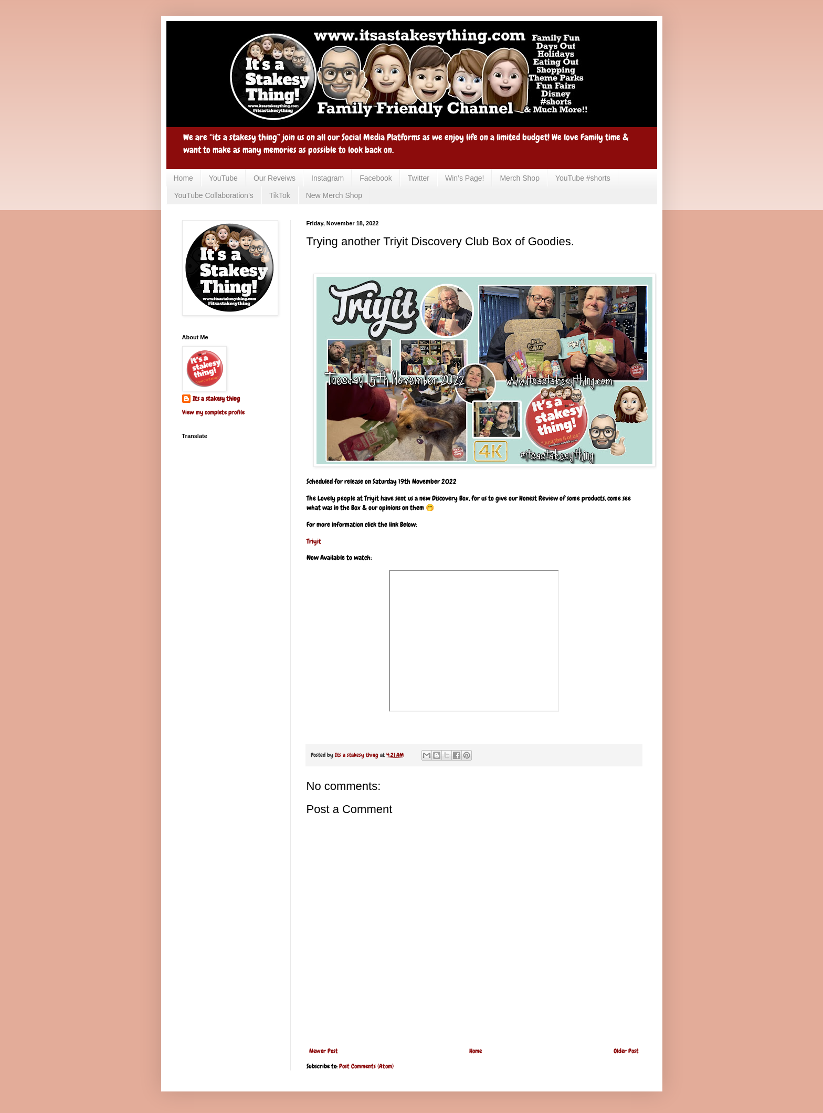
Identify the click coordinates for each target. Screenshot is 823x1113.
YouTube (223, 178)
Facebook (376, 178)
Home (183, 178)
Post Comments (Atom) (366, 1066)
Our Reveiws (275, 178)
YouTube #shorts (582, 178)
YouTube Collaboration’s (214, 195)
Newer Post (323, 1051)
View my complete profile (213, 412)
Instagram (327, 178)
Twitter (418, 178)
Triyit (314, 541)
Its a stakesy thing (216, 398)
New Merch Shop (334, 195)
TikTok (279, 195)
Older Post (626, 1051)
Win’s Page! (464, 178)
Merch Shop (519, 178)
